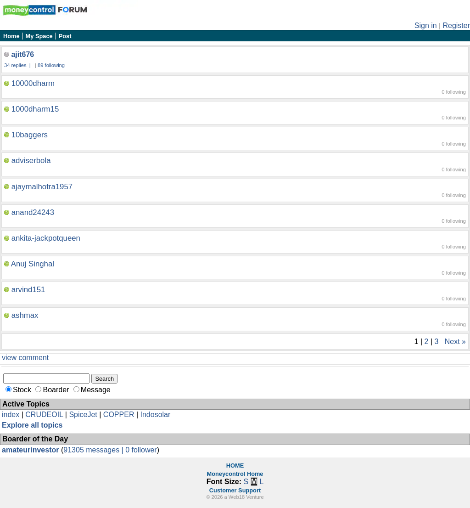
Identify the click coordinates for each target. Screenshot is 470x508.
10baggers (29, 134)
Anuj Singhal (32, 264)
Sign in (425, 25)
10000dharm (33, 83)
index (10, 414)
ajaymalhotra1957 (42, 186)
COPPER (118, 414)
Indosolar (155, 414)
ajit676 (22, 54)
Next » (455, 341)
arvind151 (28, 289)
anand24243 (32, 212)
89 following (51, 65)
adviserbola (31, 160)
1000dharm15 (35, 109)
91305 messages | (94, 450)
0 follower (141, 450)
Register (456, 25)
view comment (25, 357)
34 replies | (18, 65)
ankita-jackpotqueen (45, 238)
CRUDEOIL (44, 414)
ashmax (25, 315)
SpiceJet (83, 414)
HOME (235, 465)
